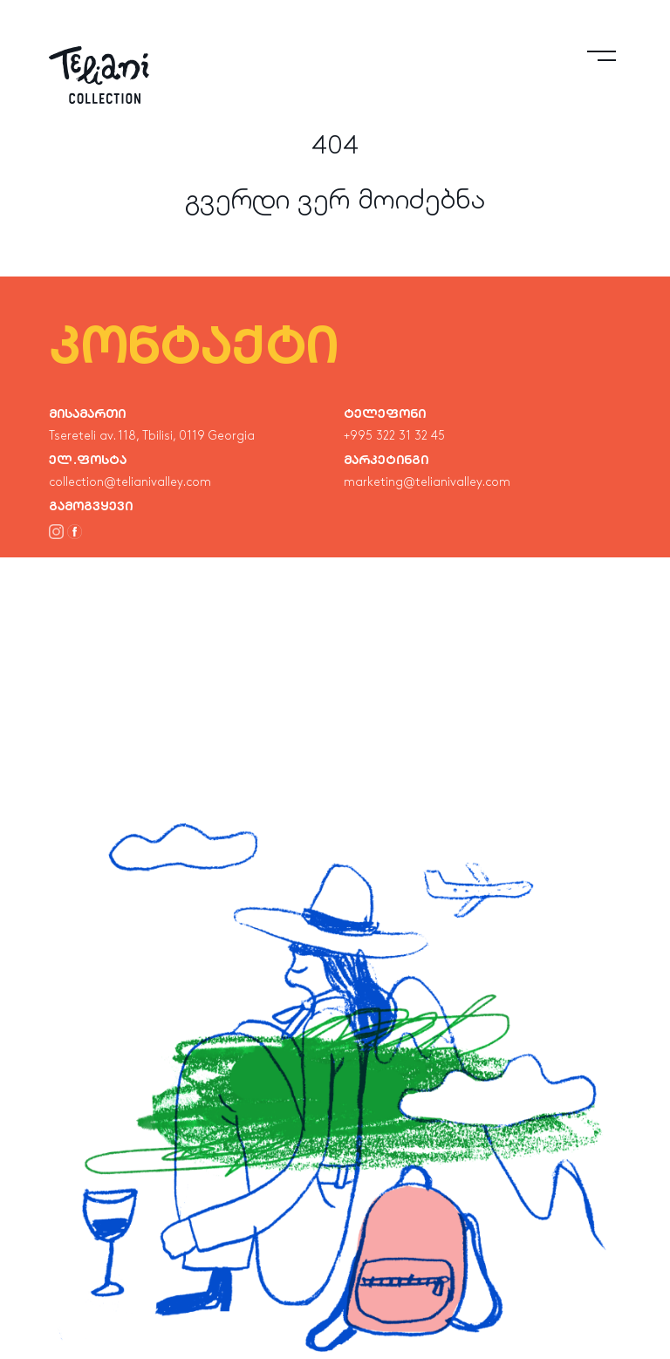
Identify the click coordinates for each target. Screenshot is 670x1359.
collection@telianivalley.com (130, 482)
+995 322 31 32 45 (394, 436)
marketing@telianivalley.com (427, 482)
